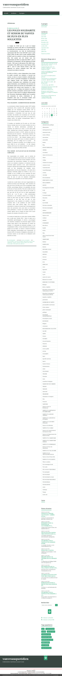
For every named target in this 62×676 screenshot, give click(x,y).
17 (54, 113)
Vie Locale (45, 467)
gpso (43, 629)
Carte (43, 500)
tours (44, 379)
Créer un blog (29, 670)
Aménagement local (47, 130)
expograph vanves (46, 634)
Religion (44, 323)
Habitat (44, 241)
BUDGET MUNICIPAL (47, 147)
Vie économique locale (48, 464)
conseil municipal (50, 629)
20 (44, 115)
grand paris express (46, 637)
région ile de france (46, 648)
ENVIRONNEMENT (47, 213)
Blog (44, 145)
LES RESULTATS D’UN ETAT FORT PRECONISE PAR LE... (49, 575)
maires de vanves (47, 277)
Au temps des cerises (48, 68)
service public (46, 348)
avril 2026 (43, 35)
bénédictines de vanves (47, 639)
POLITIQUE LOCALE (47, 318)
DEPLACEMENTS (46, 182)
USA (44, 399)
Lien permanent (11, 240)
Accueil (6, 13)
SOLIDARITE (27, 240)
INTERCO (45, 254)
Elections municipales (48, 208)
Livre (44, 267)
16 (51, 113)
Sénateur (45, 343)
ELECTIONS (45, 202)
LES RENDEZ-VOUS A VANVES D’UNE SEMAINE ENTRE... (48, 542)
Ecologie (44, 192)
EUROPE (44, 220)
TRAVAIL (45, 386)
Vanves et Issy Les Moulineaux (47, 407)
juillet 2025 (43, 51)
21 (47, 115)
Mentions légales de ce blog (23, 673)
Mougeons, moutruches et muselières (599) (47, 91)
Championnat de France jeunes (48, 86)
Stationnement (46, 366)
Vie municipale (46, 472)
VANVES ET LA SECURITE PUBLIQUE (48, 422)
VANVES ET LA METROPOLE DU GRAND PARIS (49, 411)
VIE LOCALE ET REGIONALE (49, 469)
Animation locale (46, 132)
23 (51, 115)
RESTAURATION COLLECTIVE (49, 328)
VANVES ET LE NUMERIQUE (49, 444)
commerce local (46, 165)
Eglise (44, 200)
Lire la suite (44, 26)
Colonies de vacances (47, 162)
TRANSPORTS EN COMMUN (49, 384)
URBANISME (45, 394)
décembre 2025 (44, 42)
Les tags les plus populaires (40, 671)
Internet (44, 257)
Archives (13, 13)
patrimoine (45, 299)
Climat (44, 157)
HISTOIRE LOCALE (47, 249)
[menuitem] (6, 13)
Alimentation (46, 127)
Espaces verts (46, 215)
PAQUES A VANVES (47, 297)
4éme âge (22, 243)
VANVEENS (45, 404)
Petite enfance (46, 307)
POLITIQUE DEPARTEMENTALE (47, 315)
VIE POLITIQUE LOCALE (48, 477)
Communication (46, 167)
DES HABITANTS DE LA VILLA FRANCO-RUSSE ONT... (49, 567)
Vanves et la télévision (48, 425)
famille (44, 228)
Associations (45, 137)
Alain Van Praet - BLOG (46, 65)
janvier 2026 (44, 40)
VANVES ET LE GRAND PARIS (49, 438)
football (43, 631)
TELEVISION (45, 371)
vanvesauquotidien (16, 4)
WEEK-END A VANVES (47, 550)
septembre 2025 (45, 47)
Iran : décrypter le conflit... (47, 81)
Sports (44, 361)
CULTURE (45, 175)
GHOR (52, 85)
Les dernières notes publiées (31, 671)
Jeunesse (45, 259)
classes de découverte (48, 155)
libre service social (27, 241)
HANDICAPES (46, 244)
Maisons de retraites (47, 279)
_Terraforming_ (45, 85)
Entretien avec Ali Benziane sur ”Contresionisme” (48, 96)
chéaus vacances (23, 242)
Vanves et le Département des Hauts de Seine (49, 435)
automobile (45, 140)
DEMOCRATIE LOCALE (48, 180)
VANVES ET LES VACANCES (49, 459)
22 (49, 115)
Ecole (44, 190)
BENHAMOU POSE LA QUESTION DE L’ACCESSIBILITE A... (47, 524)
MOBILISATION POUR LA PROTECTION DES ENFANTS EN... (49, 584)
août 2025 (43, 49)
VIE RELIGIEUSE (46, 484)
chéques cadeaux (16, 242)
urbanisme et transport (48, 396)
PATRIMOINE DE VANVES (48, 302)
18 (56, 113)
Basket (44, 142)
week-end (45, 494)
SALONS (44, 331)
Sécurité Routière (47, 341)
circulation (45, 152)
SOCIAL (23, 240)
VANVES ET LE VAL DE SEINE (49, 450)
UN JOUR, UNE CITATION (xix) (48, 63)
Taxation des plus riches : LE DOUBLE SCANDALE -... (47, 67)
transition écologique (47, 381)
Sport (44, 356)
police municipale (47, 309)
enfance (44, 210)
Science (44, 336)
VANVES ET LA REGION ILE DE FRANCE (49, 418)
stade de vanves (51, 631)
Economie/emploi (47, 195)
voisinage (45, 489)
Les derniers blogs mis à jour (22, 671)
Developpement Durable (48, 187)
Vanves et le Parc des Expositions (47, 447)
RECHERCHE (45, 321)
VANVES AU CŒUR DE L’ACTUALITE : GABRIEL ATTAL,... (48, 515)
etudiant (44, 218)
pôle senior (30, 242)
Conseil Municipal (47, 170)
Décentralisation (46, 177)
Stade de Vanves (46, 364)
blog (50, 673)
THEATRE (45, 374)
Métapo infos (44, 83)
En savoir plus (55, 675)
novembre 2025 (44, 44)
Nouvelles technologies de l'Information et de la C (49, 290)
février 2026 (44, 38)
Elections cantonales (47, 205)
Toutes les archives (45, 53)
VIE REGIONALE (46, 482)
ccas (15, 241)
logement (45, 269)
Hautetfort (33, 670)
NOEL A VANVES (46, 287)
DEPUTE (44, 185)
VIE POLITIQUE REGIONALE (49, 479)
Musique (45, 284)
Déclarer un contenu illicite (14, 673)
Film (44, 233)
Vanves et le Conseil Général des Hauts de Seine (49, 431)
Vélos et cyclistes (46, 462)
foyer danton (16, 243)
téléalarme (9, 243)
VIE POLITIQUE (46, 474)
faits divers (45, 225)
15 (49, 113)
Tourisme (45, 376)
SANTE (44, 333)
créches (44, 172)
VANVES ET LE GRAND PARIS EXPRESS (49, 441)
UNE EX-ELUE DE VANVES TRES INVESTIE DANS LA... (48, 533)
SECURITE (45, 338)
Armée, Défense (46, 135)
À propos (21, 13)
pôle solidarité (19, 241)
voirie (44, 487)
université (45, 391)
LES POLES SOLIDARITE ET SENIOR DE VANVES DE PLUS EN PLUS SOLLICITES (21, 35)
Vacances (45, 401)
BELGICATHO (52, 80)
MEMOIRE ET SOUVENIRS (49, 282)
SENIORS (45, 346)
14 (47, 113)
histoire (44, 247)
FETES (44, 230)
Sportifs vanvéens (47, 358)
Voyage (44, 492)
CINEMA (44, 150)
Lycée (44, 274)
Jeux (44, 262)
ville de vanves (10, 241)
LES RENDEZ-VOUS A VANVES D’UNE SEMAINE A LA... (48, 594)
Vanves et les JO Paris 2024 (49, 457)
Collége (44, 160)
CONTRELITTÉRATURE (46, 98)
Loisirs (44, 272)
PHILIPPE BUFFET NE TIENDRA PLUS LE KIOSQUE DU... (49, 558)
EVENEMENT (46, 223)
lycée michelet (45, 645)
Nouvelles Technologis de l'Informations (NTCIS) (48, 294)
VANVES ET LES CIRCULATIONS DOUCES (48, 453)
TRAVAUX (45, 389)
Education (45, 197)
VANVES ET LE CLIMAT (48, 428)
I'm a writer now (45, 75)
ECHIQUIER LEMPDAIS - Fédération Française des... (47, 88)
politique (45, 312)
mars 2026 (43, 36)
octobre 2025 (44, 46)
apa (19, 243)
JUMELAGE (45, 264)
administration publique (48, 125)
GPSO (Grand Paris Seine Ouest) (48, 236)
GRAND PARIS (46, 239)
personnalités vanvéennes (49, 304)
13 (44, 113)
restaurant (45, 326)
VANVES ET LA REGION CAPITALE (48, 415)
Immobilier (45, 252)
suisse (44, 369)
